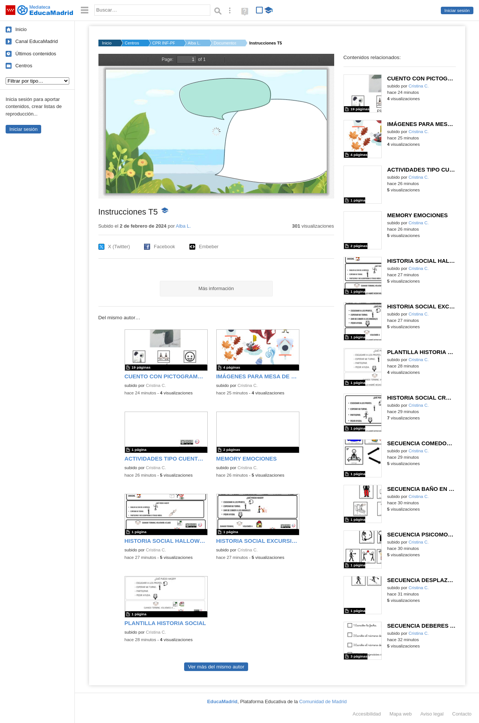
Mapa (401, 714)
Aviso (431, 714)
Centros (23, 65)
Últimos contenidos (35, 53)
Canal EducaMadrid (36, 41)
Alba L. (194, 43)
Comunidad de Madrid (323, 701)
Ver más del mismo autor (216, 667)
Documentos (225, 43)
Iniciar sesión (457, 10)
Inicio (21, 29)
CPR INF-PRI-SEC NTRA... (163, 43)
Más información (216, 288)
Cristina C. (156, 385)
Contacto (462, 714)
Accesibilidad (367, 714)
